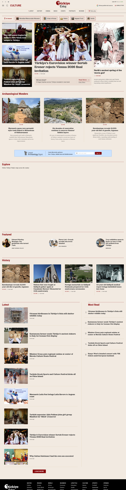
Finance (62, 487)
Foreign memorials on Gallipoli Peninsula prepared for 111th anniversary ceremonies (77, 287)
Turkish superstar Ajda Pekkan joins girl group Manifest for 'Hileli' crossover (51, 415)
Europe (39, 485)
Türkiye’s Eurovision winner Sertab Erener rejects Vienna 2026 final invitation (60, 67)
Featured (6, 234)
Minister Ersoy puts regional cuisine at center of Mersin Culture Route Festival (51, 355)
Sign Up (98, 153)
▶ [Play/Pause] (98, 63)
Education (73, 485)
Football (94, 485)
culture (15, 5)
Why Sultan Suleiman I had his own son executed (52, 456)
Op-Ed (105, 487)
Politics (29, 485)
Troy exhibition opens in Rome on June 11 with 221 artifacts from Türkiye (114, 242)
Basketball (95, 487)
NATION (29, 483)
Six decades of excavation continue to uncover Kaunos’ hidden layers (63, 130)
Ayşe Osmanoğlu (63, 246)
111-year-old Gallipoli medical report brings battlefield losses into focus (108, 287)
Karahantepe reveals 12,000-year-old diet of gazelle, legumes (105, 129)
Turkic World (40, 487)
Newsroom (108, 248)
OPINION (106, 483)
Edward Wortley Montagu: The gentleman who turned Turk (20, 242)
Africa (50, 485)
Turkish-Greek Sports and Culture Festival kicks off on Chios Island (53, 375)
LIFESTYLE (74, 483)
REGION (39, 483)
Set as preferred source (105, 5)
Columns (106, 485)
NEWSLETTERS (119, 5)
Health (73, 487)
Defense (29, 487)
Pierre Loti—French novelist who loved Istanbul (66, 241)
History (84, 485)
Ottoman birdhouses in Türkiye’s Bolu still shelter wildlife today (52, 314)
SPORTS (94, 483)
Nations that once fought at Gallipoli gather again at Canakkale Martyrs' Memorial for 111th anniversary (47, 288)
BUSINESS (63, 483)
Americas (51, 487)
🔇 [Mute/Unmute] (120, 63)
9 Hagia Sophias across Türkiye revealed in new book (53, 82)
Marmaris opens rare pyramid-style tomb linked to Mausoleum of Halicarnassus (21, 130)
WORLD (50, 483)
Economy (62, 485)
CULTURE (85, 483)
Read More (83, 80)
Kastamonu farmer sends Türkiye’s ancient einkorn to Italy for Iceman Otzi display (53, 335)
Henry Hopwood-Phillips (18, 248)
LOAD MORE (39, 471)
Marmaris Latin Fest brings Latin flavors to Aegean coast (52, 395)
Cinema (84, 487)
